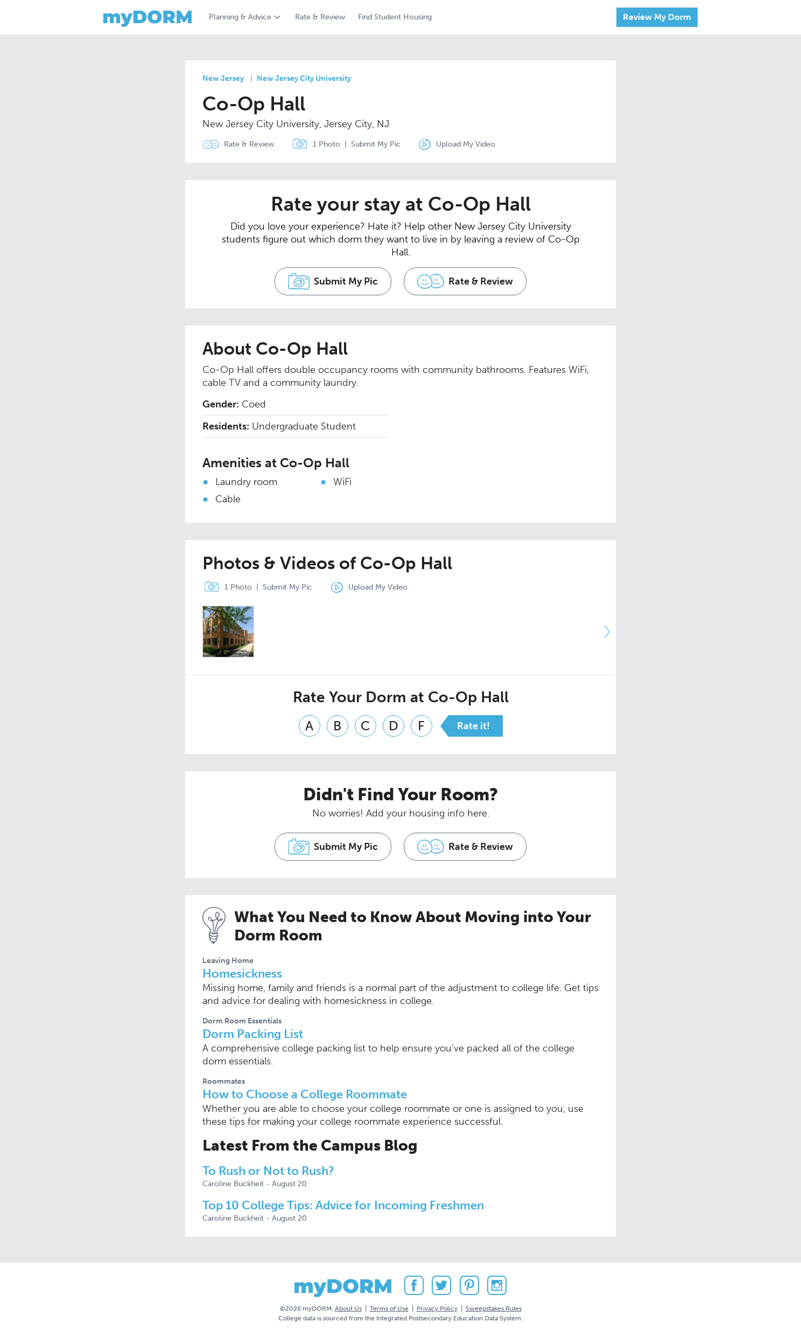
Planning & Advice (240, 17)
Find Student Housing (395, 17)
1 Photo (313, 144)
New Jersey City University (304, 78)
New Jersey (223, 78)
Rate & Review (320, 17)
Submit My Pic (375, 144)
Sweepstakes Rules (494, 1308)
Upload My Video (465, 144)
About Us (348, 1308)
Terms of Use (389, 1308)
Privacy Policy (437, 1308)
